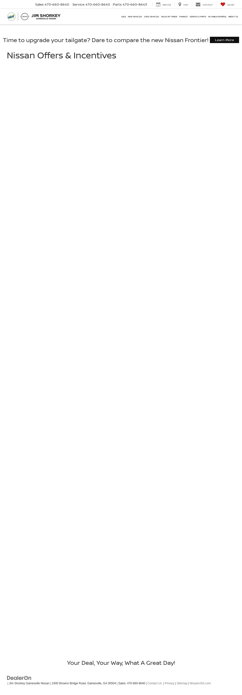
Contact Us (154, 683)
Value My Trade (169, 16)
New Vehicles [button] (135, 16)
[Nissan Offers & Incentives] (121, 355)
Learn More (224, 39)
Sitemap (182, 683)
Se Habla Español (217, 16)
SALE (123, 16)
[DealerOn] (19, 677)
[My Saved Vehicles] (227, 4)
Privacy (169, 683)
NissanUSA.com (200, 683)
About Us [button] (233, 16)
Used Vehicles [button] (151, 16)
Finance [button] (183, 16)
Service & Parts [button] (198, 16)
